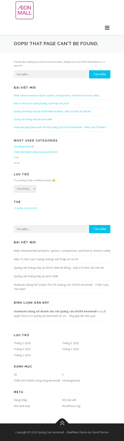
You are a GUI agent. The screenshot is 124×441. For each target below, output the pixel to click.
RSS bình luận (22, 406)
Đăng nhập (20, 400)
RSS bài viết (69, 400)
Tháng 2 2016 (22, 355)
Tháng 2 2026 (22, 343)
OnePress (73, 432)
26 (15, 163)
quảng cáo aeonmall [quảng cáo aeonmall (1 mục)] (27, 208)
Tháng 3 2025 (70, 349)
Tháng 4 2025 (22, 349)
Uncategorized (22, 146)
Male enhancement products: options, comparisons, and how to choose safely (56, 95)
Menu (107, 27)
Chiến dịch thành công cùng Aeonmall (34, 152)
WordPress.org (71, 406)
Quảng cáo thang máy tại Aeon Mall (33, 119)
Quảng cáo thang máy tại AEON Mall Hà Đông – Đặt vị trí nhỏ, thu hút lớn (52, 111)
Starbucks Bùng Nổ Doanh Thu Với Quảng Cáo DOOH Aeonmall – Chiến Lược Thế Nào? (60, 127)
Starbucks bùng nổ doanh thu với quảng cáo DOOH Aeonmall (55, 311)
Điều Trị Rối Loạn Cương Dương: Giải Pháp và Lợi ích (41, 103)
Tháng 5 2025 (70, 343)
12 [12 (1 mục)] (15, 208)
